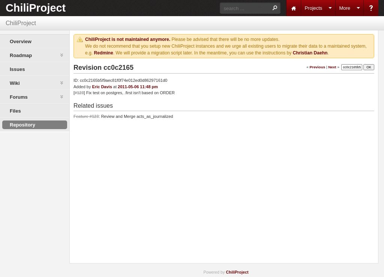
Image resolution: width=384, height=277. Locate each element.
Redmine (103, 53)
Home (293, 8)
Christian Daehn (310, 53)
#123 (79, 92)
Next (332, 67)
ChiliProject (36, 8)
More (344, 8)
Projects (313, 8)
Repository (22, 125)
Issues (17, 69)
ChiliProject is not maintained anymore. (127, 39)
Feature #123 (86, 116)
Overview (21, 41)
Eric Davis (102, 86)
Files (15, 111)
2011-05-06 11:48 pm (138, 86)
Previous (317, 67)
